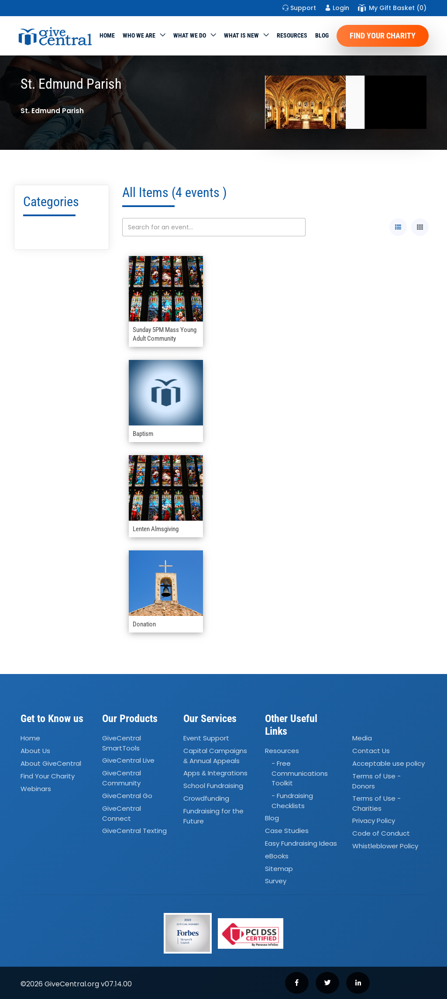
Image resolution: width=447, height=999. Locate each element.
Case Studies (287, 830)
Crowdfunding (206, 798)
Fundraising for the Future (213, 816)
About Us (35, 750)
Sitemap (279, 868)
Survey (275, 881)
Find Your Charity (383, 35)
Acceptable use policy (388, 763)
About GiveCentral (51, 763)
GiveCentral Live (128, 760)
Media (362, 738)
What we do (189, 35)
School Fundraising (213, 785)
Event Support (206, 738)
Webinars (36, 788)
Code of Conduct (381, 833)
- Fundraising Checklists (292, 800)
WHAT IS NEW (241, 35)
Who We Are (139, 35)
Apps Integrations (215, 773)
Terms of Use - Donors (376, 781)
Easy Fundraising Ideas (301, 843)
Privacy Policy (373, 821)
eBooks (277, 856)
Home (107, 35)
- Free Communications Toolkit (300, 773)
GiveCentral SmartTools (121, 743)
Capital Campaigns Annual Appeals (215, 755)
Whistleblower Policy (385, 845)
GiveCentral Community (121, 778)
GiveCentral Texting (134, 830)
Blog (322, 35)
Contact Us (371, 750)
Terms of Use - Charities (376, 803)
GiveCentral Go (127, 795)
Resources (292, 35)
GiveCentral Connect (121, 813)
